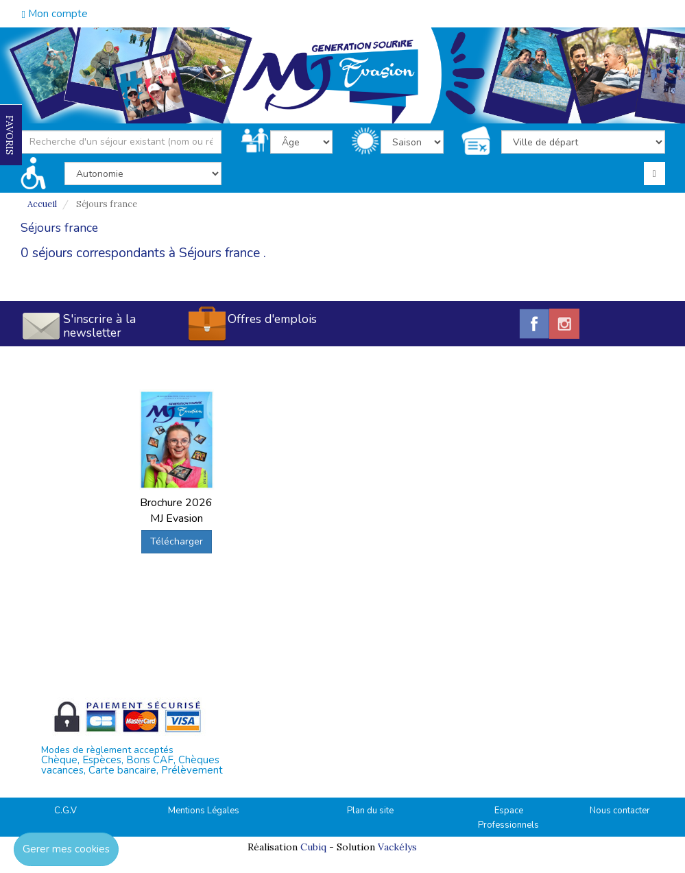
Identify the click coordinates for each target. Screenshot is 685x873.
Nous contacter (620, 810)
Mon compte (55, 14)
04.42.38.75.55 (615, 12)
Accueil (42, 204)
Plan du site (370, 810)
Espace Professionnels (508, 817)
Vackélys (397, 847)
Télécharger (176, 541)
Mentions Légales (203, 810)
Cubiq (313, 847)
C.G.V (65, 810)
